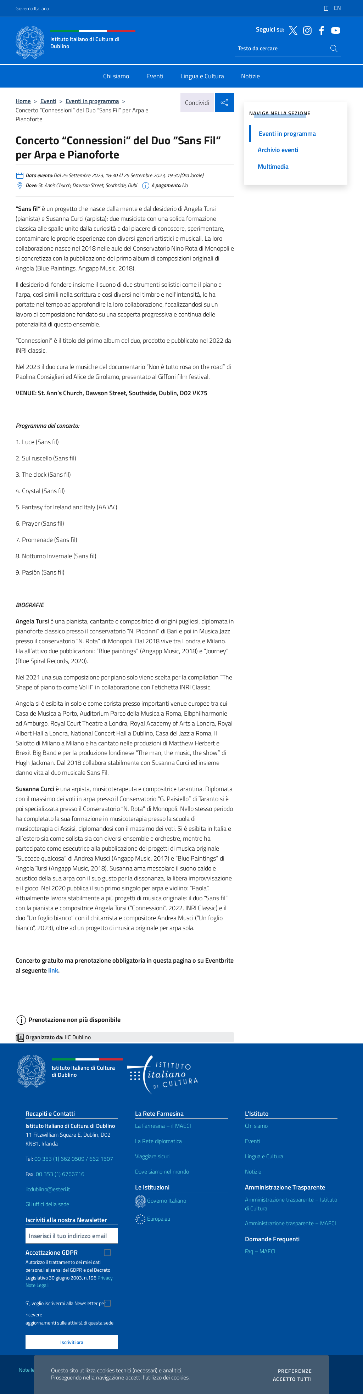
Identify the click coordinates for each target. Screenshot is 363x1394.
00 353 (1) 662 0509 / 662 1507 (73, 1158)
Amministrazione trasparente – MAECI (290, 1223)
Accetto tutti (292, 1379)
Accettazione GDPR (52, 1252)
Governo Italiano (32, 8)
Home (23, 100)
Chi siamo (256, 1125)
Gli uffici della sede (47, 1204)
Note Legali (37, 1285)
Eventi (48, 100)
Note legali (30, 1370)
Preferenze (295, 1370)
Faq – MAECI (260, 1251)
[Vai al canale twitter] (291, 30)
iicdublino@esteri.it (48, 1189)
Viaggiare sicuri (152, 1156)
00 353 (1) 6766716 (60, 1174)
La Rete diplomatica (158, 1141)
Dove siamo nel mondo (162, 1171)
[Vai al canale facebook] (320, 30)
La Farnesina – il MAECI (163, 1125)
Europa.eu (152, 1218)
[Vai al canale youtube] (334, 30)
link (53, 970)
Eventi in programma (92, 100)
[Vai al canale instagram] (305, 30)
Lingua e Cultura (264, 1156)
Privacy (105, 1277)
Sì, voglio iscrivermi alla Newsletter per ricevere (66, 1304)
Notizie (253, 1171)
